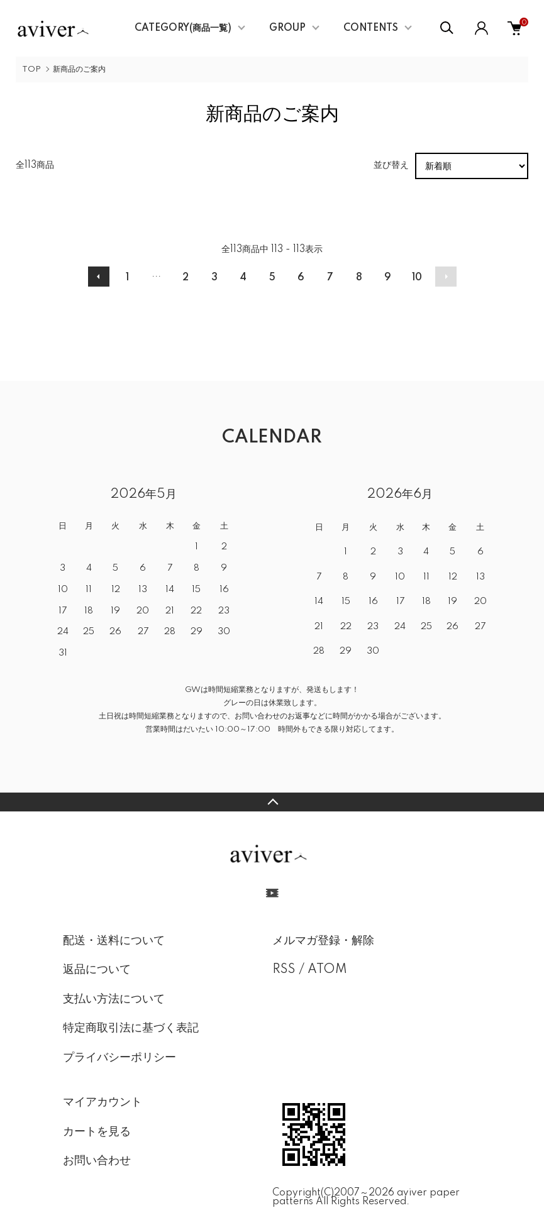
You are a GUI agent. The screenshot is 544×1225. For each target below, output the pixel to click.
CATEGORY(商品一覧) (183, 28)
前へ (98, 276)
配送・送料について (114, 941)
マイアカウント (102, 1102)
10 (417, 278)
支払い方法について (114, 999)
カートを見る (97, 1132)
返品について (97, 970)
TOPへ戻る (272, 802)
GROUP (287, 28)
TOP (31, 69)
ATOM (327, 970)
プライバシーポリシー (119, 1058)
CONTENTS (370, 28)
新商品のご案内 (79, 69)
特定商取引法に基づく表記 (131, 1028)
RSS (284, 970)
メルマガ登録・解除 (323, 941)
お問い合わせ (97, 1161)
